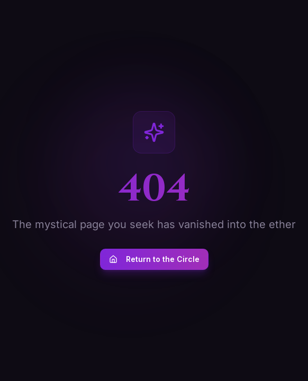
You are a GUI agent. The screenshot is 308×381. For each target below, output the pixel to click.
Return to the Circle (154, 259)
